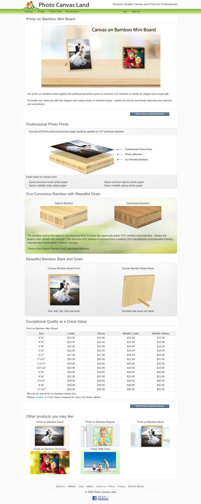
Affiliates (72, 486)
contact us (41, 397)
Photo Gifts (56, 11)
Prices (112, 486)
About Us (60, 486)
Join (124, 11)
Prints (42, 11)
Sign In (136, 11)
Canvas (29, 11)
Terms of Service (136, 486)
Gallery (89, 486)
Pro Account (72, 11)
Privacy (121, 486)
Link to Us (101, 486)
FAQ (81, 486)
